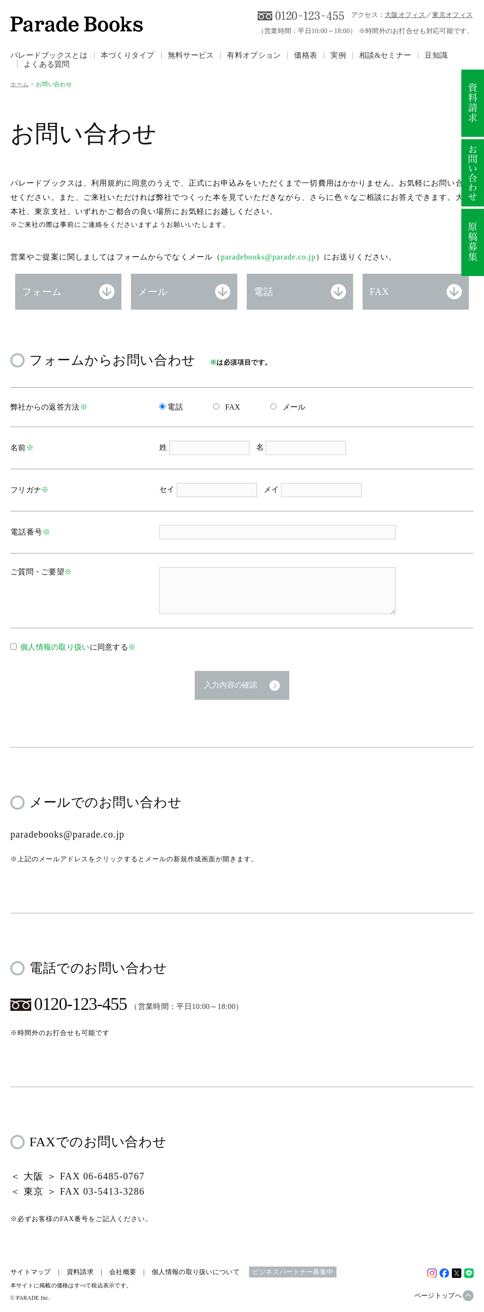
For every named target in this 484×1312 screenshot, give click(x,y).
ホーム (19, 84)
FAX (379, 291)
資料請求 (80, 1272)
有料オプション (254, 55)
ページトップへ (438, 1295)
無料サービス (191, 55)
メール (153, 291)
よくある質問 (47, 64)
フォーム (42, 291)
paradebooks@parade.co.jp (268, 257)
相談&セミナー (385, 55)
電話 (264, 291)
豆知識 (436, 55)
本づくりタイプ (128, 55)
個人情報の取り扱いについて (196, 1272)
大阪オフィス (405, 14)
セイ (168, 489)
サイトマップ (30, 1272)
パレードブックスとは (48, 55)
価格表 (305, 55)
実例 (338, 55)
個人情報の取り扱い (55, 647)
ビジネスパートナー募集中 (292, 1272)
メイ (272, 489)
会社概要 (122, 1272)
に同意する (78, 647)
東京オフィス (452, 14)
